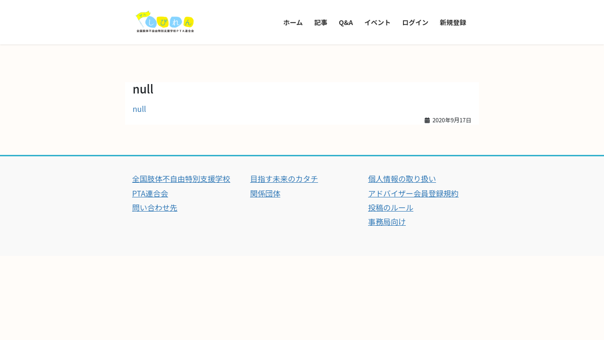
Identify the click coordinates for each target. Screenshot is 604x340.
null (139, 108)
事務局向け (387, 221)
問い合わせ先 (154, 207)
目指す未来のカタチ (284, 178)
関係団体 (265, 193)
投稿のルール (390, 207)
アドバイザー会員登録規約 (413, 193)
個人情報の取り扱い (402, 178)
